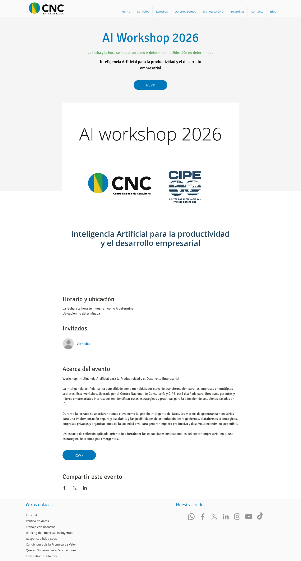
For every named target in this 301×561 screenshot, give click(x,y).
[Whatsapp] (191, 516)
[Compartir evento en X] (75, 488)
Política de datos (37, 521)
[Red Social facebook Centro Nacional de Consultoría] (203, 516)
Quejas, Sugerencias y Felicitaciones (51, 550)
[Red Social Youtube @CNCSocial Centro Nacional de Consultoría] (249, 516)
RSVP (150, 85)
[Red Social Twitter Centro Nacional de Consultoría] (214, 516)
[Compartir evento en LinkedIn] (85, 488)
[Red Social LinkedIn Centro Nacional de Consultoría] (226, 516)
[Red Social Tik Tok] (260, 516)
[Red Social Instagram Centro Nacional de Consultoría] (237, 516)
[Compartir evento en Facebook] (64, 488)
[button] (143, 11)
